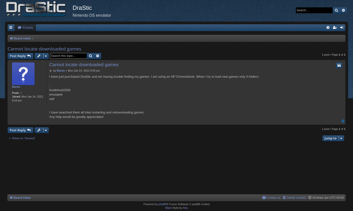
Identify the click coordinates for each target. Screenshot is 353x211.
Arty (185, 207)
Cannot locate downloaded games (44, 49)
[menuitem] (25, 28)
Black (168, 207)
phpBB (162, 204)
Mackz (16, 86)
